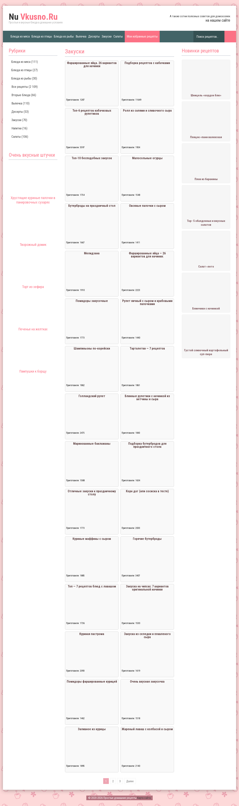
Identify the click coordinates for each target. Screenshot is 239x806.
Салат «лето (206, 266)
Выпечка (81, 36)
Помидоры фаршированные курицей (92, 681)
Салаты (118, 36)
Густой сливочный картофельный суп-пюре (206, 352)
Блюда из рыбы (64, 36)
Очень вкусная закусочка (147, 681)
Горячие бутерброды (147, 539)
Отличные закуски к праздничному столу (92, 492)
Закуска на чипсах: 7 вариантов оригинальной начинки (147, 588)
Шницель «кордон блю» (206, 95)
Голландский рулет (92, 396)
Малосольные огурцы (147, 158)
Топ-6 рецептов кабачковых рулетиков (91, 112)
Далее (130, 781)
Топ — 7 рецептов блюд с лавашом (92, 586)
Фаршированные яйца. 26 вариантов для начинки (92, 64)
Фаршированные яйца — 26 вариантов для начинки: (147, 254)
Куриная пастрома (91, 634)
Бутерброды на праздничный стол (91, 206)
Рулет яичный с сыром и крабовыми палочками (147, 302)
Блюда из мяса (20, 36)
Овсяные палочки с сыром (147, 206)
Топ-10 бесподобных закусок (92, 158)
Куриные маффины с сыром (92, 539)
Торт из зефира (33, 287)
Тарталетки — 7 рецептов (147, 348)
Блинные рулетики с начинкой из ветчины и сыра (147, 397)
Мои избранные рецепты (142, 36)
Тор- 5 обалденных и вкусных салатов (206, 223)
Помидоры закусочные (92, 301)
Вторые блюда (20, 95)
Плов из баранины (206, 179)
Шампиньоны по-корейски (92, 348)
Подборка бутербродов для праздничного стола (147, 445)
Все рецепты (19, 87)
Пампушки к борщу (33, 371)
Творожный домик (33, 245)
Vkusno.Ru (33, 17)
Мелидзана (92, 253)
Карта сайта (144, 797)
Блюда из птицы (42, 36)
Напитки (16, 128)
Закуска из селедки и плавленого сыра (147, 635)
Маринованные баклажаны (91, 443)
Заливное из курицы (92, 729)
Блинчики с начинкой (206, 308)
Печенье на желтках (33, 329)
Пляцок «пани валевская (206, 137)
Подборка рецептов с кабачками (147, 63)
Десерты (94, 36)
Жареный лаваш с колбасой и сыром (147, 729)
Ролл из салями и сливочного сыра (147, 110)
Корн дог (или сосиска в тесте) (147, 491)
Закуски (107, 36)
